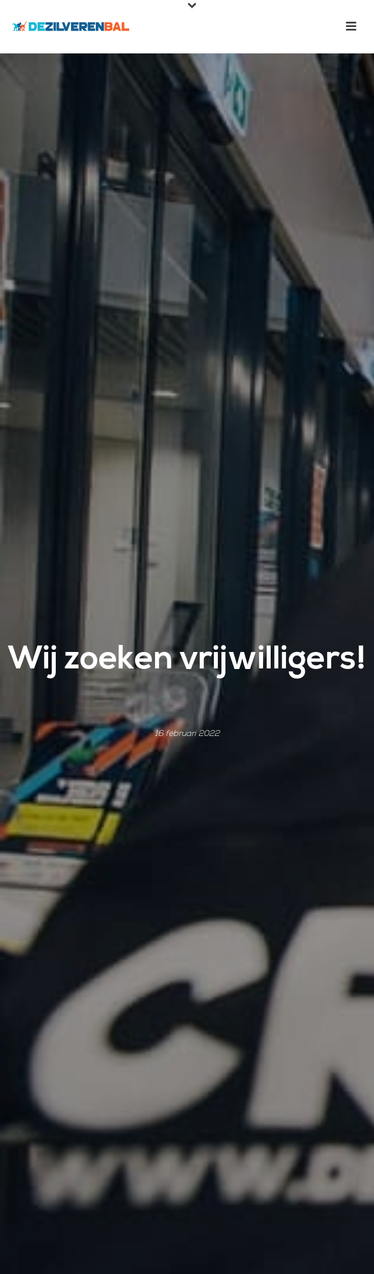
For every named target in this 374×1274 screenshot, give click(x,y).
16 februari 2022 (187, 734)
